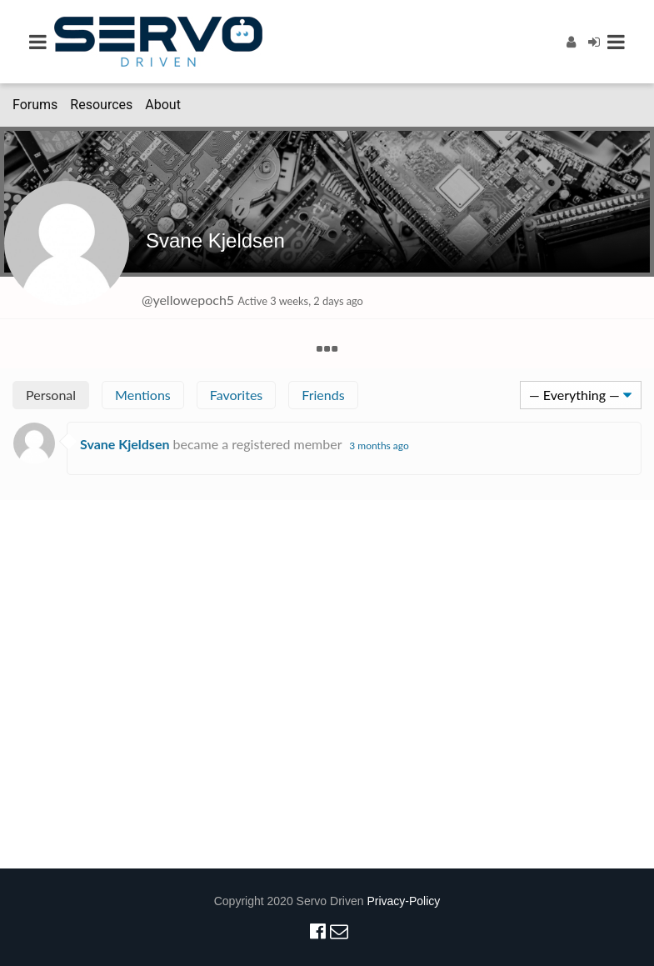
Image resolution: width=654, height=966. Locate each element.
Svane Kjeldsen (215, 240)
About (163, 105)
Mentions (143, 395)
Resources (101, 105)
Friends (323, 395)
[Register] (571, 41)
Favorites (236, 395)
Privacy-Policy (403, 901)
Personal (51, 395)
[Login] (594, 41)
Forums (34, 105)
